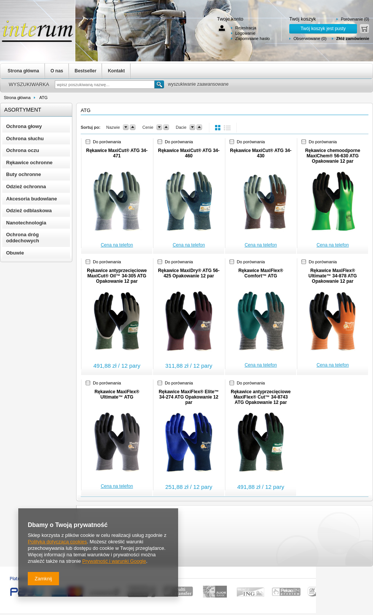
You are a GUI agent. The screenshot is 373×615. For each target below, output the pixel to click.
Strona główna (23, 71)
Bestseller (85, 71)
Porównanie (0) (355, 19)
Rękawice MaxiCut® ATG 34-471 (117, 153)
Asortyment (22, 109)
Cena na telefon (117, 245)
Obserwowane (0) (310, 38)
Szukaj (159, 84)
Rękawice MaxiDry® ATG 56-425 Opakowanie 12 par (189, 273)
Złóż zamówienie (352, 38)
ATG (43, 97)
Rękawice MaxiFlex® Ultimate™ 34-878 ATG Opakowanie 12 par (332, 276)
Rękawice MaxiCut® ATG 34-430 (261, 153)
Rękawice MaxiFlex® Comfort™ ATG (260, 273)
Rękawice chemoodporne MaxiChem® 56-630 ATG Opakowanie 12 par (332, 156)
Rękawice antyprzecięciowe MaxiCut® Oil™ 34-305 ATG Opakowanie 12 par (117, 276)
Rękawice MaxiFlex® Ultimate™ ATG (116, 394)
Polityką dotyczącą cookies (57, 542)
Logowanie (245, 33)
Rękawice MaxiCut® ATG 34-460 (189, 153)
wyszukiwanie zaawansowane (198, 84)
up (132, 127)
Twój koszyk (302, 19)
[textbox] (105, 84)
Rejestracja (245, 28)
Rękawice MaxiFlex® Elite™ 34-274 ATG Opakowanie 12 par (189, 397)
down (126, 127)
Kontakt (116, 71)
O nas (57, 71)
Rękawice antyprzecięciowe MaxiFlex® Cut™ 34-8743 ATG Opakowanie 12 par (260, 397)
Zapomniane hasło (252, 38)
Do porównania (107, 141)
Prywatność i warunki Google (114, 561)
